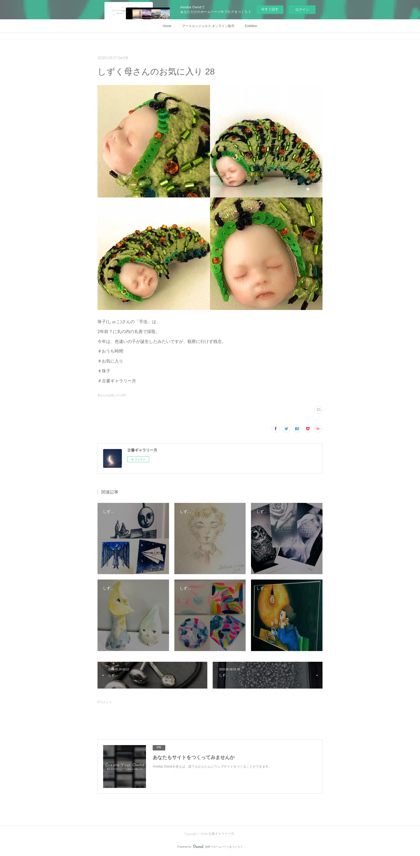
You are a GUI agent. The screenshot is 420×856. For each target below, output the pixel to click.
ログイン (302, 10)
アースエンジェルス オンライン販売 (208, 26)
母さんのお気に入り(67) (112, 395)
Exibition (251, 26)
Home (167, 26)
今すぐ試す (270, 9)
